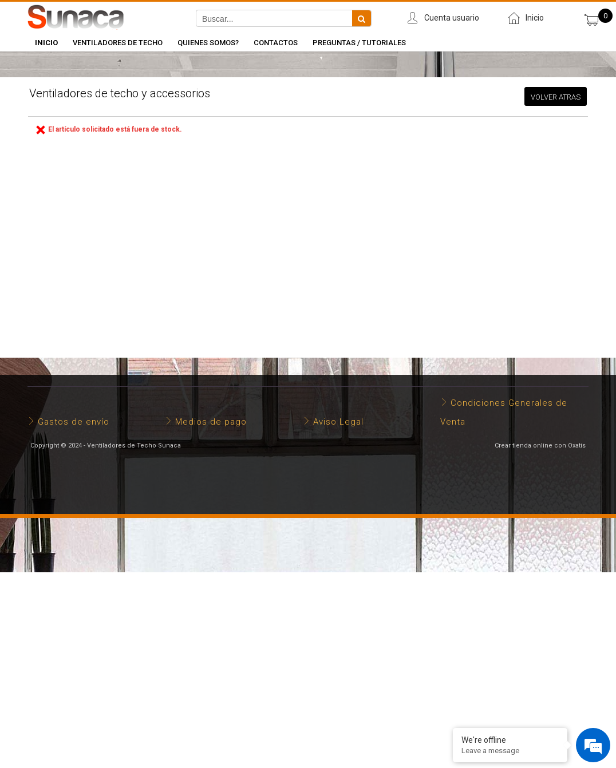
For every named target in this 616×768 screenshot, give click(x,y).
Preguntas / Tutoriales (359, 42)
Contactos (276, 42)
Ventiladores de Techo (118, 42)
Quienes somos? (208, 42)
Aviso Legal (338, 422)
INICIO (46, 42)
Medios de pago (211, 422)
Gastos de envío (73, 422)
